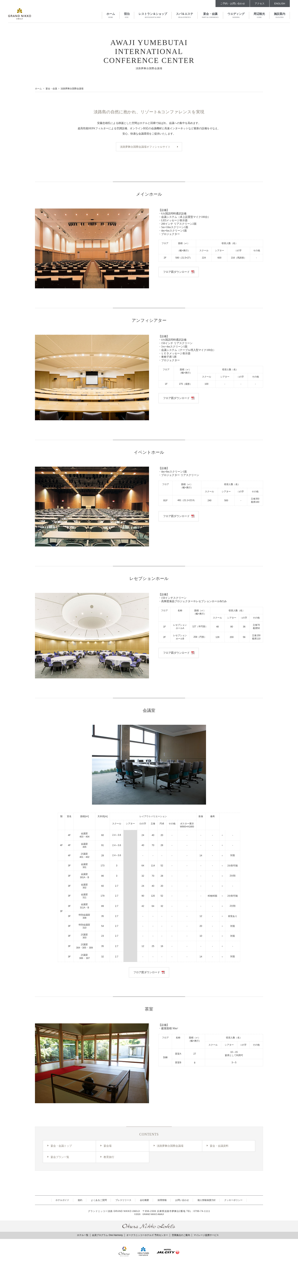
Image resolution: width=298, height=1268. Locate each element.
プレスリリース (123, 1201)
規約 (80, 1201)
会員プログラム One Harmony (107, 1235)
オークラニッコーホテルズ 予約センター (147, 1235)
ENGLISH (279, 3)
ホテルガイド (62, 1201)
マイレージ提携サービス (206, 1235)
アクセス (260, 3)
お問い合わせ (182, 1201)
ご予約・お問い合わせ (232, 3)
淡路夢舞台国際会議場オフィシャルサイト (145, 146)
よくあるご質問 (99, 1201)
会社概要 (144, 1201)
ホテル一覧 (82, 1235)
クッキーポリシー (233, 1201)
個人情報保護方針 (206, 1201)
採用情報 (162, 1201)
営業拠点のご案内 (181, 1235)
